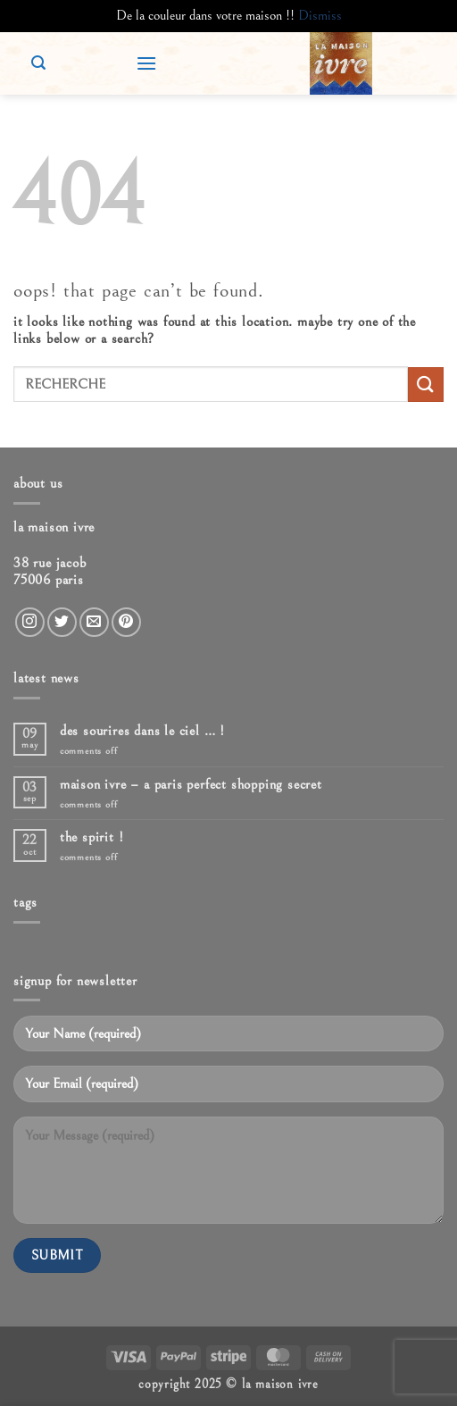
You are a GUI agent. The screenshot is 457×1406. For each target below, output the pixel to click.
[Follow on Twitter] (62, 622)
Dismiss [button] (320, 15)
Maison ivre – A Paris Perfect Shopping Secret (191, 784)
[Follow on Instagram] (30, 622)
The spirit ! (92, 837)
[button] (146, 63)
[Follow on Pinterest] (126, 622)
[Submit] (426, 384)
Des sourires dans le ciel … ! (142, 731)
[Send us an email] (94, 622)
